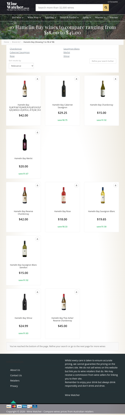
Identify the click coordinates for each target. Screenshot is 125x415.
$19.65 (101, 220)
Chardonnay (16, 48)
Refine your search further (103, 61)
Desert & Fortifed (69, 17)
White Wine (34, 17)
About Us (15, 371)
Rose (12, 56)
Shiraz (66, 56)
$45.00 (62, 328)
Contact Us (16, 376)
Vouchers (114, 17)
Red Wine (17, 17)
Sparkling (50, 17)
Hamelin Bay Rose (62, 212)
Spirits (87, 17)
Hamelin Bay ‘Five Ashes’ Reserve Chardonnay (62, 321)
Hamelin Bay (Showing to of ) (39, 42)
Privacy (14, 387)
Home (6, 42)
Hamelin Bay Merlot (23, 158)
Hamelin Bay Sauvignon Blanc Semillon (23, 267)
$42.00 (23, 116)
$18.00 (62, 220)
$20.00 (23, 167)
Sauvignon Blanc (71, 48)
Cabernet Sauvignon (20, 52)
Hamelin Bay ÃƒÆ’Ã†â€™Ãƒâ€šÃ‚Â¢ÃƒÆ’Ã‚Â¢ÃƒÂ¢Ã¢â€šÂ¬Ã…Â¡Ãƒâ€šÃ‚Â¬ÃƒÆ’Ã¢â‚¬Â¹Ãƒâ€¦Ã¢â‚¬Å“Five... (32, 107)
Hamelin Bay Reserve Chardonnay (23, 213)
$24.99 (23, 328)
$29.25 (62, 113)
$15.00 (101, 113)
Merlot (66, 52)
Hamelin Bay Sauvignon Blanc (101, 213)
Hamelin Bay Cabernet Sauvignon (62, 106)
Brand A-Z (16, 42)
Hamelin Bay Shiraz (23, 319)
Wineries (100, 17)
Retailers (15, 381)
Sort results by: (15, 60)
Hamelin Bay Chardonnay (101, 104)
